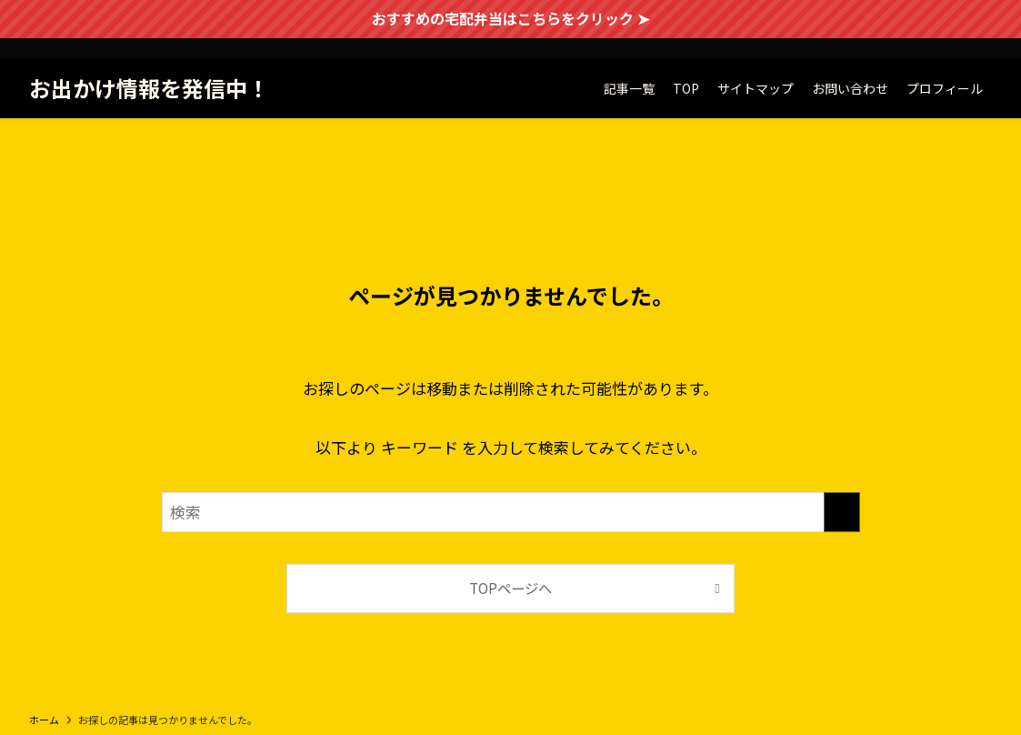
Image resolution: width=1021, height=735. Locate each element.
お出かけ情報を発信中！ (149, 88)
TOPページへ (510, 588)
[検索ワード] (511, 512)
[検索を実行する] (842, 512)
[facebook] (933, 48)
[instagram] (980, 48)
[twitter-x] (956, 48)
